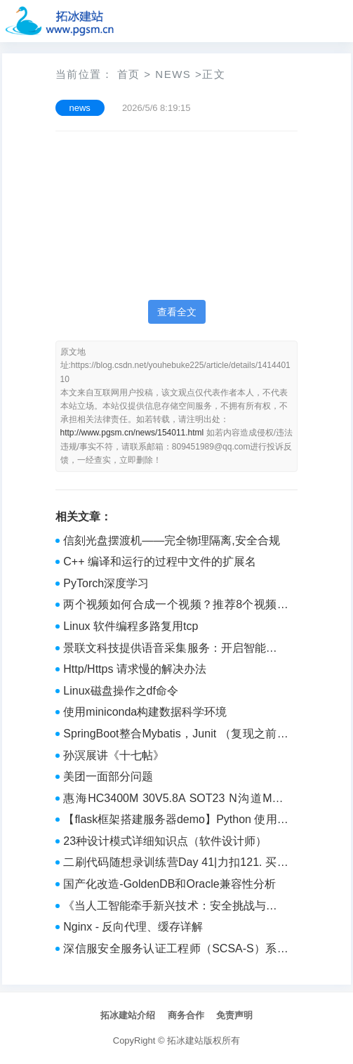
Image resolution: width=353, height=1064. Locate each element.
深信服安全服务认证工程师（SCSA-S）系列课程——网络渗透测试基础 (175, 950)
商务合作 (186, 1015)
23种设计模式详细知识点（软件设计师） (165, 841)
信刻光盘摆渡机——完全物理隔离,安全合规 (171, 540)
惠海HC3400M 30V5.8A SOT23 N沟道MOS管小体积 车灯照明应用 (175, 800)
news (173, 74)
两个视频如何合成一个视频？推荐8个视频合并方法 (175, 606)
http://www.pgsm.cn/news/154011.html (132, 433)
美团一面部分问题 (108, 776)
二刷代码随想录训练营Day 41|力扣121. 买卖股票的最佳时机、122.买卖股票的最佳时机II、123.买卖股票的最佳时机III (175, 864)
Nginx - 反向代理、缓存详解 (133, 927)
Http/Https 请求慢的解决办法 (134, 669)
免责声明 (234, 1015)
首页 (128, 74)
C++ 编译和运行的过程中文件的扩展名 (159, 561)
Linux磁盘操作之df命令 (120, 691)
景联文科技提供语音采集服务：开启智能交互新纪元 (175, 649)
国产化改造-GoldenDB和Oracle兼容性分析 (169, 884)
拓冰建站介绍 (127, 1015)
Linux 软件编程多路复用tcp (130, 626)
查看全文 (177, 311)
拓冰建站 (185, 1040)
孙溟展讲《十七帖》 (113, 755)
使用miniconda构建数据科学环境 (145, 712)
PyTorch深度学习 (106, 583)
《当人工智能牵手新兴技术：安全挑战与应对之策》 (175, 907)
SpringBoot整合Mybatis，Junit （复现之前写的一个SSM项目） (175, 735)
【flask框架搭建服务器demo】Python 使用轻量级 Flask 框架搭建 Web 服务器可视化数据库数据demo (175, 821)
